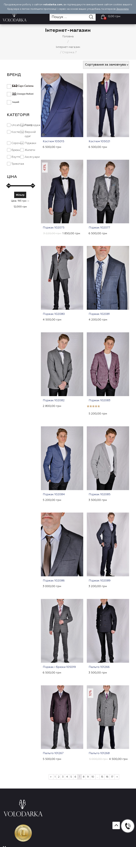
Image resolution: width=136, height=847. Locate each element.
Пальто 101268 (99, 753)
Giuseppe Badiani (20, 93)
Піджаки (30, 143)
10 (92, 777)
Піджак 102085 (99, 494)
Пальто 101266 (99, 667)
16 (107, 777)
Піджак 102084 (54, 494)
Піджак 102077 (99, 227)
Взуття (16, 157)
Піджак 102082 (54, 400)
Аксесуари (32, 157)
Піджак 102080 (54, 314)
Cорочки (17, 143)
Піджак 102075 (53, 227)
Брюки (16, 150)
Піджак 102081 (99, 314)
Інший (13, 102)
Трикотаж (17, 164)
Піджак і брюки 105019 (59, 667)
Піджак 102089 (99, 580)
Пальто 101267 (53, 753)
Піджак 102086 (54, 580)
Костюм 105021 (99, 141)
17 (112, 777)
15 (102, 777)
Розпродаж (32, 125)
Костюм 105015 (53, 141)
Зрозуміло (122, 9)
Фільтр (20, 194)
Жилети (30, 150)
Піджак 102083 (99, 400)
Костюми (17, 132)
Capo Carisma (20, 86)
